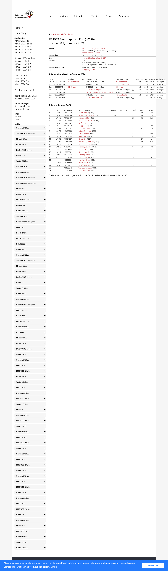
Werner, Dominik (84, 155)
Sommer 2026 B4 (22, 69)
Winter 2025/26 (21, 40)
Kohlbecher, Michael (86, 120)
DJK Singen (72, 87)
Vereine (18, 116)
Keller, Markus (83, 112)
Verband (64, 15)
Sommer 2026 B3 (22, 66)
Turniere (95, 15)
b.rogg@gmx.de (88, 69)
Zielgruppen (125, 15)
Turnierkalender (21, 109)
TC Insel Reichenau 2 (94, 97)
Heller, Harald (83, 152)
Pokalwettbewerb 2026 (25, 90)
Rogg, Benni (83, 126)
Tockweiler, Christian (86, 141)
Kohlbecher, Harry (85, 144)
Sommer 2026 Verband (25, 58)
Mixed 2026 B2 (21, 78)
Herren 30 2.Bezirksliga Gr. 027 (94, 58)
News (51, 15)
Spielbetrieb (80, 15)
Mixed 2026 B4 (21, 84)
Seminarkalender (22, 106)
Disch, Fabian (83, 162)
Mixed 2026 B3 (21, 81)
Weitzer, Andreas (85, 168)
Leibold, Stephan (85, 147)
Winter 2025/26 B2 (23, 46)
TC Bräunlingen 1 (122, 84)
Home (17, 27)
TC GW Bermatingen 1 (94, 89)
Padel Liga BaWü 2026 (25, 98)
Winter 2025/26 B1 (23, 43)
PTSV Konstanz (73, 82)
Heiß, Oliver (82, 123)
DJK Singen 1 (120, 87)
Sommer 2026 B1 (22, 61)
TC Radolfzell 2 (121, 95)
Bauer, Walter (83, 133)
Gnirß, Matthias (84, 165)
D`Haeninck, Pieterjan (86, 115)
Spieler (17, 119)
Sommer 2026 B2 (22, 63)
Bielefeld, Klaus (84, 160)
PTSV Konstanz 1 (122, 82)
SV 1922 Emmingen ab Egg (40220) (95, 48)
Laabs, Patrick (83, 149)
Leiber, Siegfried (84, 131)
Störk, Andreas (84, 128)
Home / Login (20, 33)
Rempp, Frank (83, 157)
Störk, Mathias (83, 170)
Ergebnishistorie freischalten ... (62, 34)
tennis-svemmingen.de (91, 52)
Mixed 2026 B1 (21, 75)
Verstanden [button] (153, 565)
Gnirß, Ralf (82, 139)
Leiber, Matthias (84, 118)
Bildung (109, 15)
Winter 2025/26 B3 (23, 49)
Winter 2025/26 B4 (23, 52)
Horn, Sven (82, 136)
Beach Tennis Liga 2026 (25, 95)
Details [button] (54, 567)
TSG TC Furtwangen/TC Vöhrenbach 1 (100, 92)
